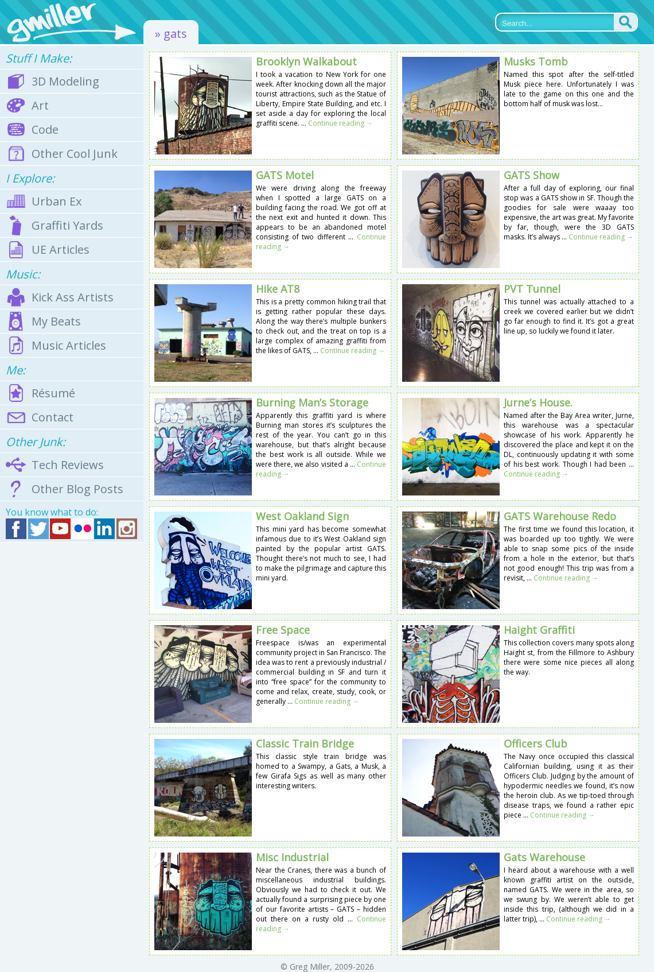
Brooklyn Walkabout (306, 61)
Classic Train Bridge (305, 743)
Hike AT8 (277, 289)
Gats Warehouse (544, 857)
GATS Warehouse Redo (560, 516)
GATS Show (531, 175)
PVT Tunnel (532, 289)
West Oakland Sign (302, 516)
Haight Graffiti (539, 630)
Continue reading (340, 123)
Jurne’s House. (538, 402)
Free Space (283, 630)
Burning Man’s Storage (312, 402)
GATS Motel (285, 175)
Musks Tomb (536, 61)
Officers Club (535, 743)
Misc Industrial (292, 857)
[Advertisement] (72, 726)
